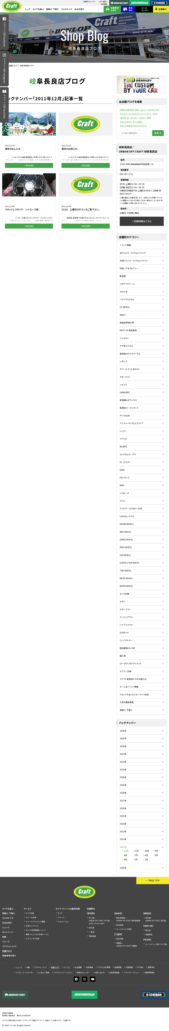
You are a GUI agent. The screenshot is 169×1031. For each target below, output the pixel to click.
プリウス (123, 438)
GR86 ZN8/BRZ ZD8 (129, 109)
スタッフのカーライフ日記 (131, 121)
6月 (146, 855)
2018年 (123, 792)
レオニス (123, 361)
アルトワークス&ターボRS (131, 508)
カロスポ (123, 291)
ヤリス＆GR (125, 415)
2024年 (123, 746)
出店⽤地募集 (114, 972)
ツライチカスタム (127, 299)
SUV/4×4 (124, 632)
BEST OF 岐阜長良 (128, 330)
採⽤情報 (104, 4)
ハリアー (148, 113)
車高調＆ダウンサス (128, 400)
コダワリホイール (127, 283)
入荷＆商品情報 (127, 702)
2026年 (123, 730)
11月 (136, 850)
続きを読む (30, 165)
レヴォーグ (124, 493)
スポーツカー (125, 609)
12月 (126, 850)
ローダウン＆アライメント (130, 663)
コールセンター (145, 9)
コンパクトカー (126, 640)
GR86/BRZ (125, 392)
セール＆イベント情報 (129, 686)
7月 (136, 855)
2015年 (123, 815)
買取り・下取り (52, 9)
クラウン (142, 117)
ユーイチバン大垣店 (124, 929)
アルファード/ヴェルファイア (132, 113)
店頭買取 (118, 967)
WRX (149, 117)
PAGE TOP (154, 880)
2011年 (123, 847)
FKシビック (124, 477)
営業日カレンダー (90, 1)
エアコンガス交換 (32, 938)
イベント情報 (125, 245)
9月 (156, 850)
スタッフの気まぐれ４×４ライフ (133, 125)
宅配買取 (129, 967)
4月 (125, 859)
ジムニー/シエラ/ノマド (149, 109)
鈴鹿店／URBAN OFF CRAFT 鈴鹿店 (126, 944)
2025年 (123, 738)
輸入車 (123, 655)
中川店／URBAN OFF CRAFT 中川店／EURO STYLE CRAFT (100, 920)
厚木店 (148, 930)
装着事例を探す (115, 9)
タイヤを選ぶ (38, 9)
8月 (125, 855)
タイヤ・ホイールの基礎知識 (68, 908)
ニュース (6, 927)
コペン (122, 500)
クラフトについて (9, 946)
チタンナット (125, 376)
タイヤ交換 (124, 593)
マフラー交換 (125, 671)
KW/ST (123, 314)
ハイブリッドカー (127, 624)
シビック (123, 384)
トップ (27, 9)
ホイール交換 (31, 917)
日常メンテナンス (32, 925)
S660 (122, 469)
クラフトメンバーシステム (63, 972)
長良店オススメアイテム (130, 353)
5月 (156, 855)
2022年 (123, 761)
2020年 (123, 777)
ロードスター (132, 117)
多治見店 (119, 925)
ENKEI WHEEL (126, 539)
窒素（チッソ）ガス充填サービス (37, 934)
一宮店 (91, 932)
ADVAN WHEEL (127, 524)
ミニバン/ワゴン (126, 617)
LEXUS (123, 117)
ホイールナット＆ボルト (130, 369)
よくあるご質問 (43, 972)
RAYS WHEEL (126, 547)
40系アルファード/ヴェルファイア (134, 260)
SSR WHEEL (125, 555)
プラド (155, 113)
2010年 (123, 867)
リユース (6, 941)
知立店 (91, 927)
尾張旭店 (92, 936)
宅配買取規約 (149, 972)
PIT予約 (140, 967)
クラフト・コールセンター (25, 972)
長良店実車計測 (127, 322)
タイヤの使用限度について (36, 930)
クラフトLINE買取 (103, 967)
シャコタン (124, 338)
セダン (122, 601)
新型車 (123, 276)
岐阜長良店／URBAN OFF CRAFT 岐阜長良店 (128, 919)
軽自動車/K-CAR (127, 648)
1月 (146, 859)
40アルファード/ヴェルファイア (133, 252)
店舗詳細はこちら (142, 221)
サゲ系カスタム (126, 345)
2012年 (123, 839)
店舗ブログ (13, 65)
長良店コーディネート (129, 407)
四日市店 (119, 938)
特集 (4, 936)
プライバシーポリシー (132, 972)
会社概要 (78, 967)
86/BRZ (123, 446)
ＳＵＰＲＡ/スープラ (128, 454)
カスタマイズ (66, 9)
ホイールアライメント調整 (35, 921)
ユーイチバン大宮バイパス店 (156, 944)
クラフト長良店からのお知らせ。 (133, 679)
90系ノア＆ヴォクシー (129, 268)
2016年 (123, 808)
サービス (27, 908)
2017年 (123, 800)
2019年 (123, 785)
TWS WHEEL (126, 570)
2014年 (123, 823)
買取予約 (151, 967)
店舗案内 (163, 9)
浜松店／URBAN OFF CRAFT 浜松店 (155, 919)
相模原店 (148, 934)
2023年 (123, 754)
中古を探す (79, 9)
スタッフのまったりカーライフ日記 (134, 694)
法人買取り (103, 1)
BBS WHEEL (125, 531)
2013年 (123, 831)
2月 (136, 859)
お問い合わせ (99, 972)
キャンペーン (7, 932)
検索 (156, 133)
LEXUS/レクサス (127, 516)
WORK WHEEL (126, 585)
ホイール (61, 917)
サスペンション (63, 921)
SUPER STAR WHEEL (130, 562)
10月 (147, 850)
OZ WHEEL (125, 307)
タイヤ (60, 913)
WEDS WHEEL (126, 578)
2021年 (123, 769)
